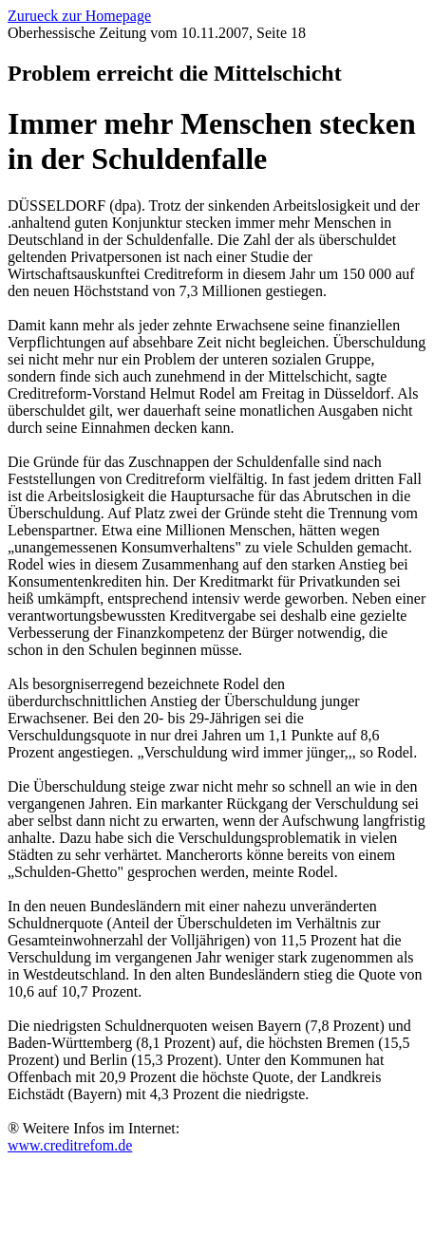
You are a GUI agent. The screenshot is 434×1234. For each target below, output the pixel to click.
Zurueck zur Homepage (79, 16)
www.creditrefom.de (70, 1145)
